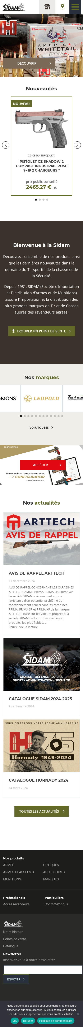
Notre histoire (13, 932)
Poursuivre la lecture (23, 627)
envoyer (13, 979)
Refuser (28, 1020)
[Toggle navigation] (75, 7)
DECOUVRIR (26, 63)
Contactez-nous (56, 904)
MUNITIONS (12, 879)
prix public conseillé (41, 184)
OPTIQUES (51, 865)
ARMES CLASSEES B (18, 872)
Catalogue (10, 946)
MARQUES (51, 879)
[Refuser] (78, 1014)
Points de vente (14, 939)
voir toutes (39, 428)
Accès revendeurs (16, 904)
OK (15, 1020)
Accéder (40, 465)
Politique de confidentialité (55, 1020)
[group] (41, 398)
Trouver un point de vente (39, 331)
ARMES (8, 865)
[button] (38, 73)
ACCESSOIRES (54, 872)
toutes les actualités (39, 811)
